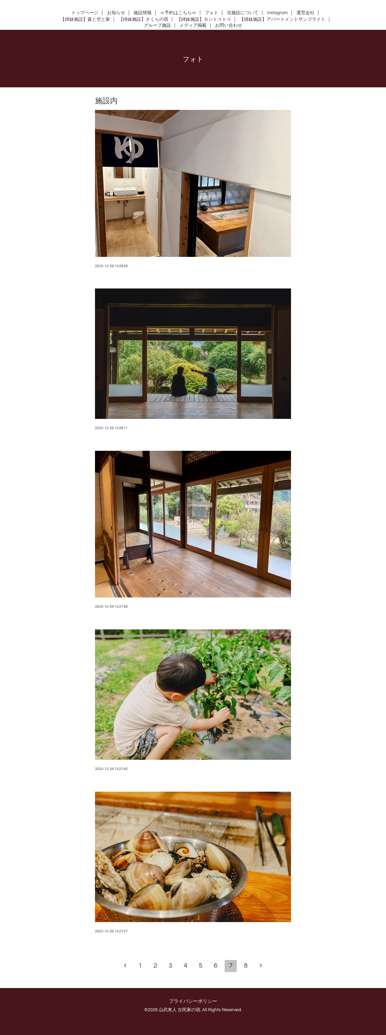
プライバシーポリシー (193, 1001)
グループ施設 (157, 25)
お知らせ (116, 13)
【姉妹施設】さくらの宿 (143, 19)
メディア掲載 (193, 25)
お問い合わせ (228, 25)
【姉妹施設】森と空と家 (85, 19)
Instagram (277, 13)
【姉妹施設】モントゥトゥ (204, 19)
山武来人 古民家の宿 (179, 1010)
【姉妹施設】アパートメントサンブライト (282, 19)
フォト (211, 13)
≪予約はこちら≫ (178, 13)
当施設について (242, 13)
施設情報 (143, 13)
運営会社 (305, 13)
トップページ (84, 13)
